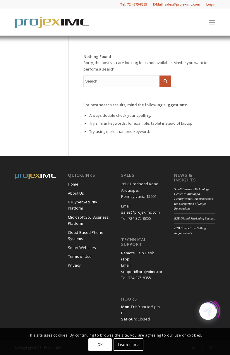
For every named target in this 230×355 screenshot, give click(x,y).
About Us (76, 193)
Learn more (128, 344)
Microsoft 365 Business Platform (88, 220)
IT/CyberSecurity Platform (82, 205)
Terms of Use (80, 256)
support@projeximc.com (142, 271)
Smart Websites (82, 247)
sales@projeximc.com (140, 212)
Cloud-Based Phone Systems (85, 235)
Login (210, 4)
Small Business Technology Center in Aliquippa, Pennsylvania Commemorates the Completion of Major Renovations (193, 198)
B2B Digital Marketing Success (194, 218)
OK (100, 344)
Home (73, 184)
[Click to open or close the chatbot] (208, 311)
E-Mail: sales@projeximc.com (176, 4)
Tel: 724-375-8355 (133, 4)
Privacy (74, 265)
